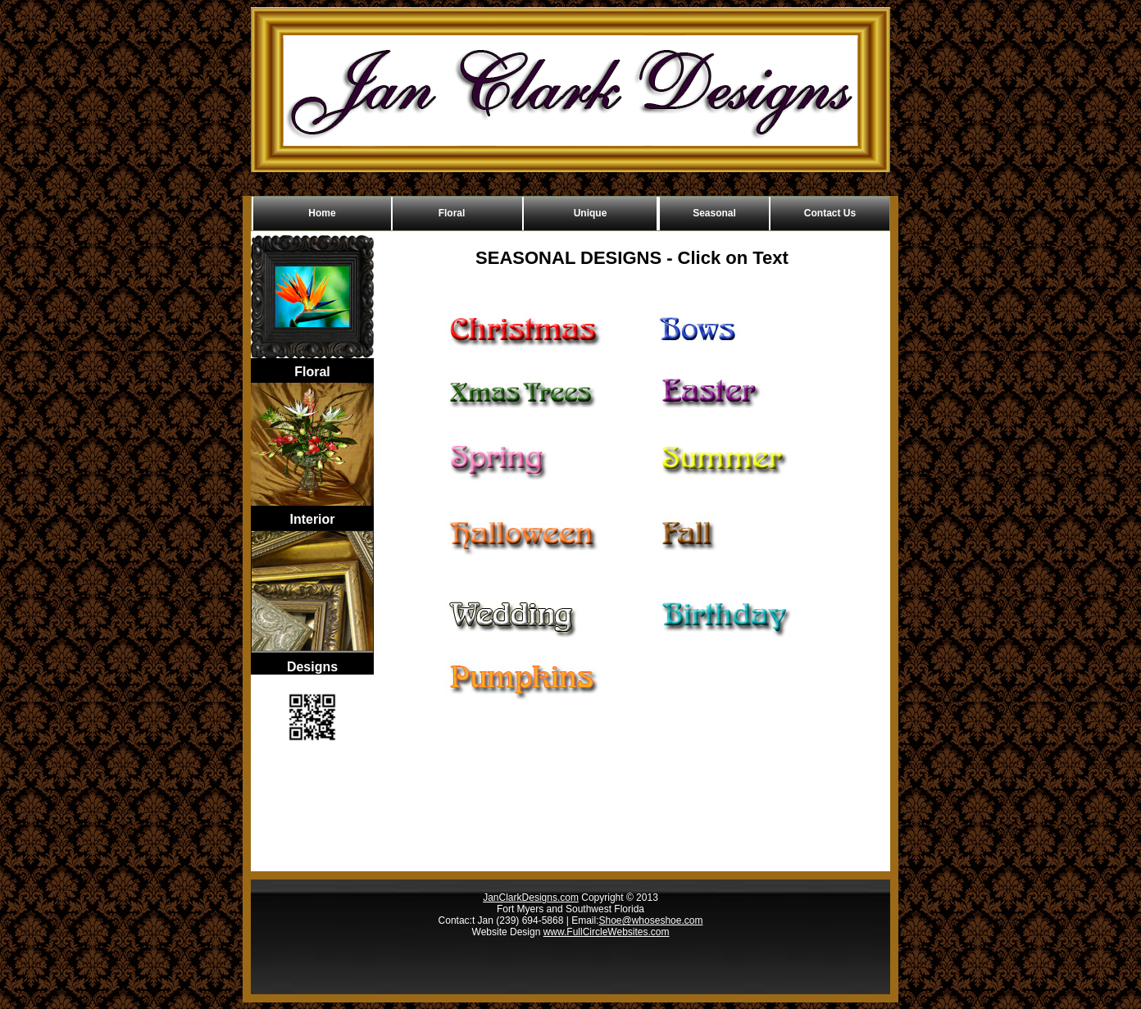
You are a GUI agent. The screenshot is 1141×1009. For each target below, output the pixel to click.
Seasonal (714, 213)
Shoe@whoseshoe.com (650, 920)
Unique (590, 213)
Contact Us (830, 213)
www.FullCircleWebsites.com (606, 932)
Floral (452, 213)
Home (321, 213)
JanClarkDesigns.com (531, 897)
